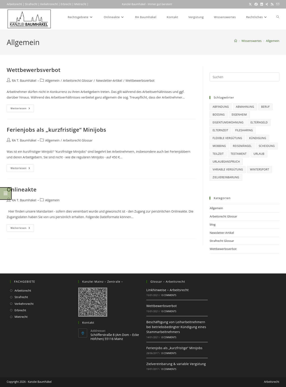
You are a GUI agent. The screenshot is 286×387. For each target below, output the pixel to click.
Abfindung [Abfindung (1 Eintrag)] (220, 107)
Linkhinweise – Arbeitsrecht (167, 290)
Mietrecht (80, 4)
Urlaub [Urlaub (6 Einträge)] (259, 154)
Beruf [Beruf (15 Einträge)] (265, 107)
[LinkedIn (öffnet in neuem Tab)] (261, 4)
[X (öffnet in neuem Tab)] (250, 4)
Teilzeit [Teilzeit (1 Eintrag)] (218, 154)
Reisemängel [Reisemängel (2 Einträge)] (242, 146)
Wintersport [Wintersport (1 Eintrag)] (259, 169)
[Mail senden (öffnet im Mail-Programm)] (277, 4)
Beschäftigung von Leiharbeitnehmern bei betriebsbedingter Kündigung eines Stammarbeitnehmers (176, 327)
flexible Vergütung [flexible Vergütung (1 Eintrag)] (227, 138)
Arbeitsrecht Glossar (78, 80)
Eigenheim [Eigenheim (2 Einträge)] (239, 114)
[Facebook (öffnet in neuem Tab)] (256, 4)
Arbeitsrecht (14, 4)
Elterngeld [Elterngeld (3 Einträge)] (259, 122)
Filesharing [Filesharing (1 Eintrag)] (244, 130)
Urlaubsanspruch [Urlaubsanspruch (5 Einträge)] (226, 161)
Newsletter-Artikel (109, 80)
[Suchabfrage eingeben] (244, 76)
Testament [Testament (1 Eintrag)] (238, 154)
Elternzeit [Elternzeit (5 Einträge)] (220, 130)
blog (212, 224)
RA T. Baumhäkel (24, 80)
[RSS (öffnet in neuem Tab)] (272, 4)
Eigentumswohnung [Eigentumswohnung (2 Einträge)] (227, 122)
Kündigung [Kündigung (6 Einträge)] (257, 138)
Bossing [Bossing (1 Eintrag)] (218, 114)
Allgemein (272, 41)
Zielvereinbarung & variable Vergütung (176, 364)
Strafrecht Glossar (222, 241)
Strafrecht (31, 4)
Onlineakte (22, 189)
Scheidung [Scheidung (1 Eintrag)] (267, 146)
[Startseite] (235, 41)
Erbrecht (66, 4)
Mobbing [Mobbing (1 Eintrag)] (219, 146)
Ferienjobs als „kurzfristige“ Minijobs (56, 129)
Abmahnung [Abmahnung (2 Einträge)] (245, 107)
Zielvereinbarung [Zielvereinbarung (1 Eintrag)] (225, 177)
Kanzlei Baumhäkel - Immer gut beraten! (147, 4)
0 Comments (169, 295)
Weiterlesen (22, 108)
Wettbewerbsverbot (34, 69)
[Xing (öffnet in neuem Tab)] (266, 4)
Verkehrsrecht (49, 4)
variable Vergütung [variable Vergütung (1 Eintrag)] (227, 169)
